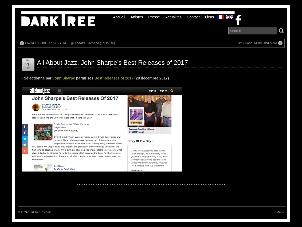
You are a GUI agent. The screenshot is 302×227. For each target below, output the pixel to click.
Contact (193, 17)
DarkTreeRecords (39, 212)
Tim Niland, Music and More (257, 43)
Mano (280, 212)
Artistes (137, 17)
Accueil (119, 17)
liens (209, 17)
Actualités (173, 17)
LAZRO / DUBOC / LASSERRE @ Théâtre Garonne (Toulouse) (70, 43)
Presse (154, 17)
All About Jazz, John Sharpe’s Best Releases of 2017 (112, 62)
